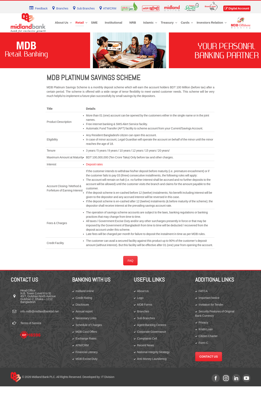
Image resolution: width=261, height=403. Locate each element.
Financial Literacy (87, 352)
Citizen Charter (208, 336)
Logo (140, 297)
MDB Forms (144, 304)
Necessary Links (86, 318)
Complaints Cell (147, 338)
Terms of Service (31, 323)
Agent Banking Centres (151, 325)
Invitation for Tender (211, 304)
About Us (143, 291)
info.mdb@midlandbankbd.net (40, 311)
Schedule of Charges (89, 325)
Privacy (203, 322)
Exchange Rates (86, 338)
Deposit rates (94, 164)
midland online (85, 291)
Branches (143, 311)
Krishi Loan (206, 329)
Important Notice (209, 297)
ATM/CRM (82, 345)
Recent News (145, 345)
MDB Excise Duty (87, 358)
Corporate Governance (151, 331)
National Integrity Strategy (153, 352)
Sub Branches (146, 318)
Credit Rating (84, 297)
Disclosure (82, 304)
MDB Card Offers (86, 331)
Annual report (84, 311)
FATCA (203, 291)
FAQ (130, 260)
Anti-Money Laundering (152, 358)
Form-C (203, 342)
